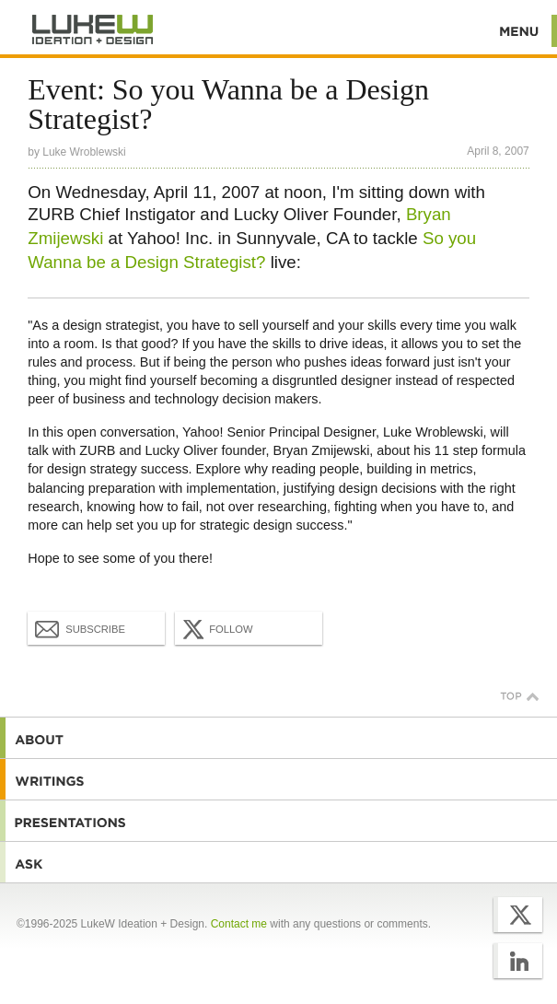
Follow (215, 629)
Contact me (239, 923)
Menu (519, 31)
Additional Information (93, 30)
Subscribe (80, 628)
